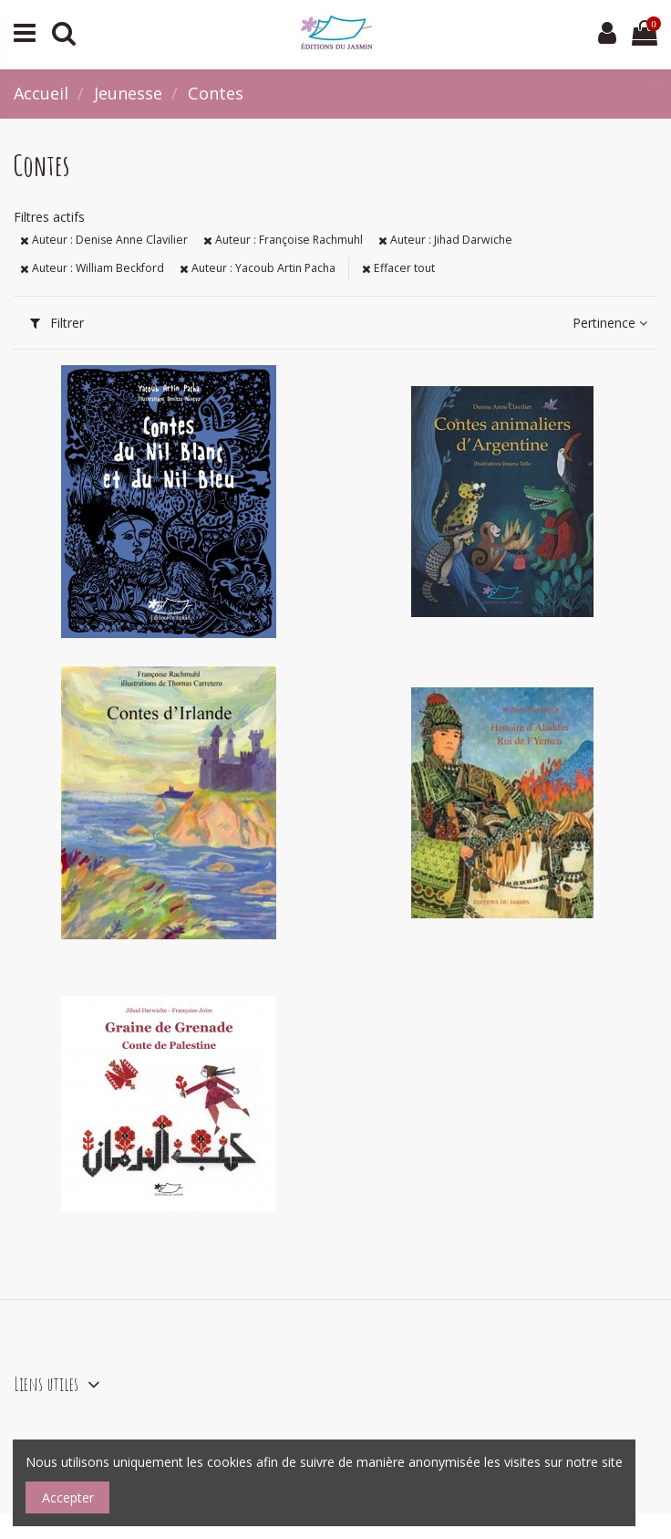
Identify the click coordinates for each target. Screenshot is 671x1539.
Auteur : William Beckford (92, 268)
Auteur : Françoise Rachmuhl (283, 239)
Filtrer (57, 322)
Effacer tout (398, 268)
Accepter (68, 1497)
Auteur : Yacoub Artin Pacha (258, 268)
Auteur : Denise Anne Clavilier (104, 239)
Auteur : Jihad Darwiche (445, 239)
